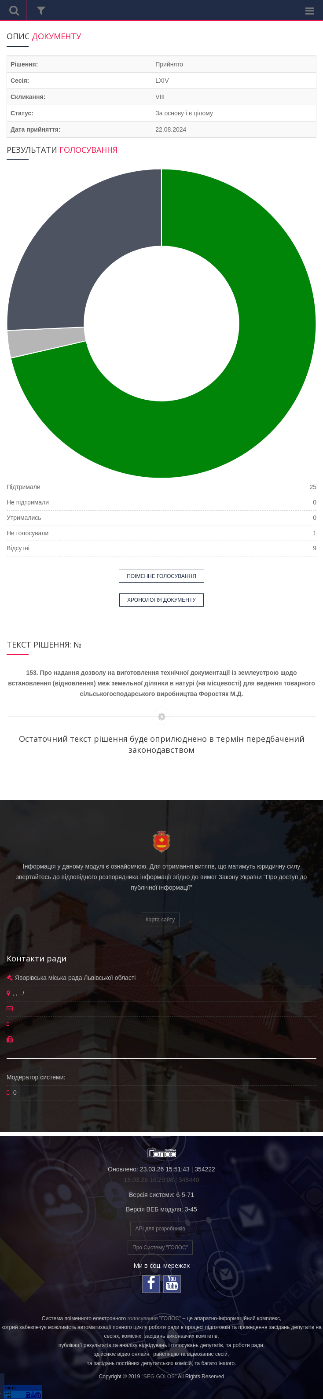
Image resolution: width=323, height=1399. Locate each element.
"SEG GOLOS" (158, 1376)
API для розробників (160, 1229)
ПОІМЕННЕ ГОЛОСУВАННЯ (161, 576)
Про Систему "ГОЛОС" (160, 1247)
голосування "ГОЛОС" (154, 1318)
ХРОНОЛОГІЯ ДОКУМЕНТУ (161, 600)
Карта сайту (160, 920)
